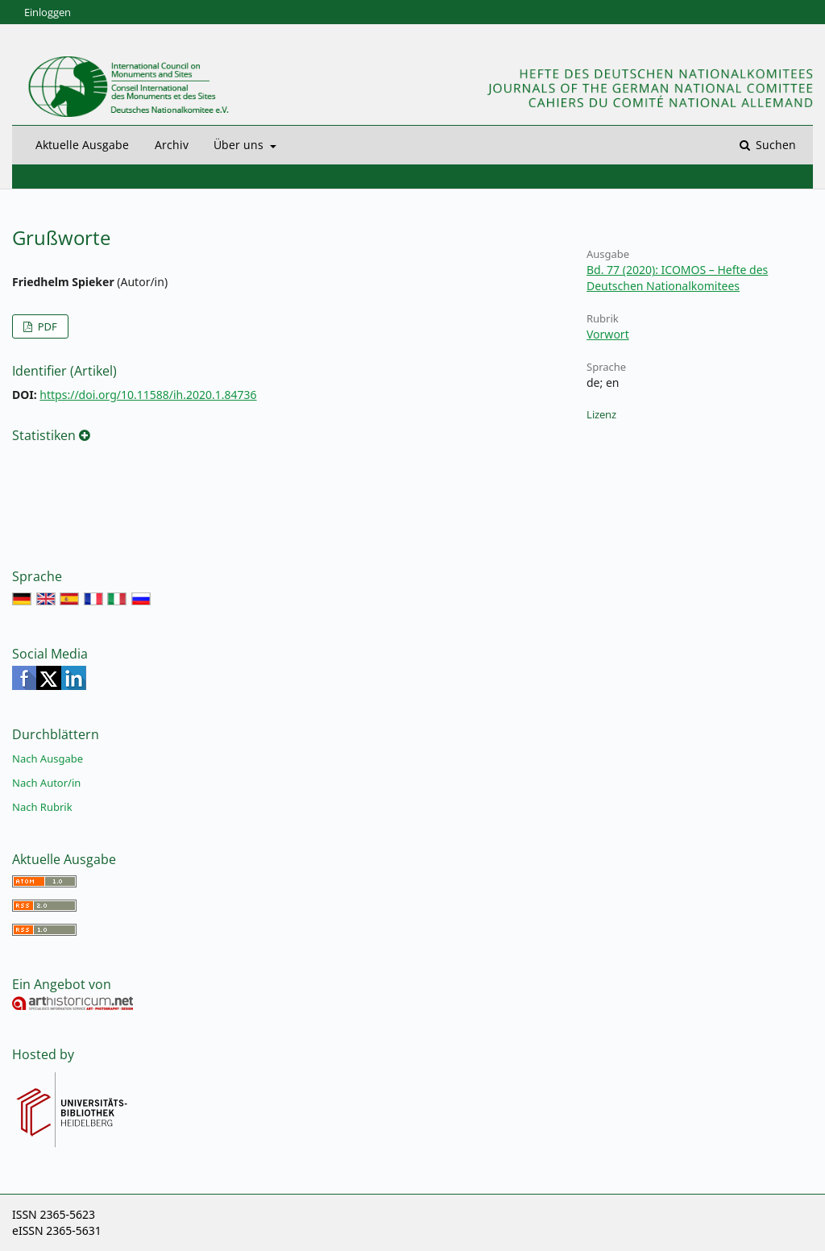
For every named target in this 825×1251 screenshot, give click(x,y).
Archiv (172, 144)
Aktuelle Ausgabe (82, 144)
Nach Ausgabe (47, 758)
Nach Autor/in (46, 782)
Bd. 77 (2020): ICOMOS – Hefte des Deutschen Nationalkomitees (677, 277)
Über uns (240, 144)
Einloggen (47, 12)
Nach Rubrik (42, 807)
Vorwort (608, 334)
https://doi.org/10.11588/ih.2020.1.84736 (147, 394)
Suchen (774, 144)
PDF (45, 326)
